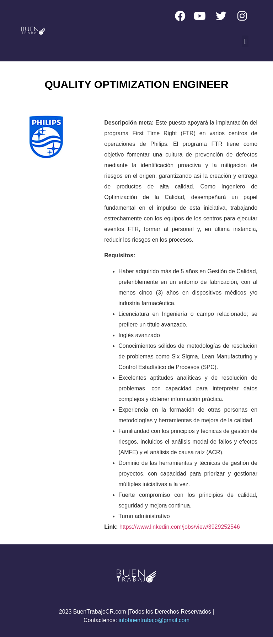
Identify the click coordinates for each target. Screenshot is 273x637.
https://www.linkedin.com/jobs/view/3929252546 (179, 527)
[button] (245, 41)
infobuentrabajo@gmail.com (154, 620)
